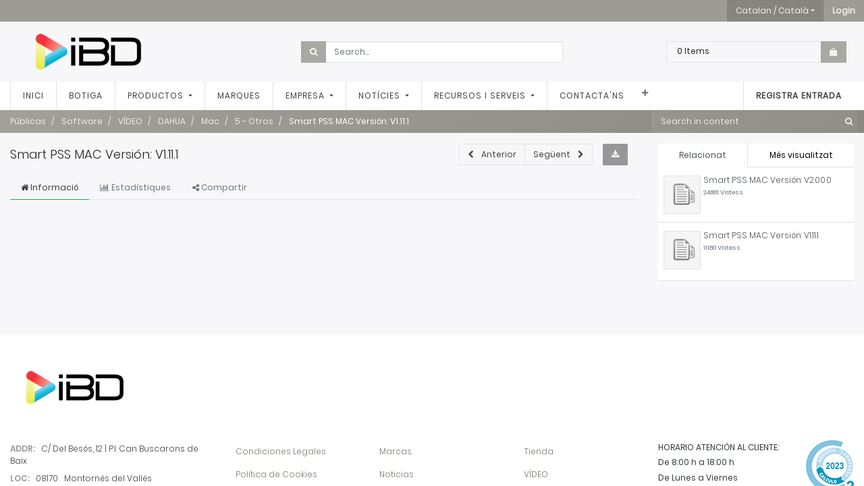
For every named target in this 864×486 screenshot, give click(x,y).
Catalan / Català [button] (772, 10)
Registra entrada (799, 95)
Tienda (539, 451)
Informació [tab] (49, 187)
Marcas (395, 451)
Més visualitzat (801, 155)
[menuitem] (33, 96)
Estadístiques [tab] (135, 187)
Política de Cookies (276, 474)
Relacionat (702, 155)
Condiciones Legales (281, 451)
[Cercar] (846, 121)
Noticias (396, 474)
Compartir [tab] (219, 187)
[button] (844, 11)
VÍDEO (536, 474)
